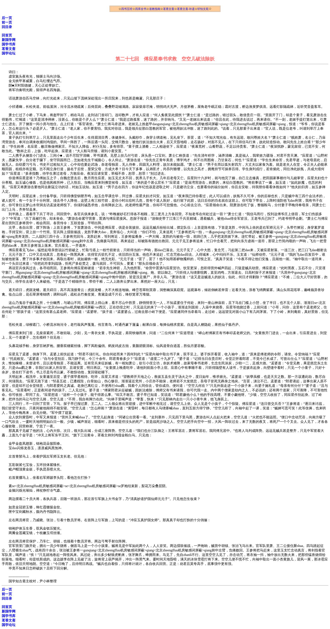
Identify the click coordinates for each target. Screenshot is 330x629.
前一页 (7, 22)
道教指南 (154, 9)
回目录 (7, 27)
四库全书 (140, 9)
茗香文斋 (168, 9)
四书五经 (126, 9)
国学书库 (8, 44)
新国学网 (8, 40)
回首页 (7, 35)
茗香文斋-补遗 (186, 9)
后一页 (7, 18)
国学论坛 (8, 53)
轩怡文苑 (203, 9)
